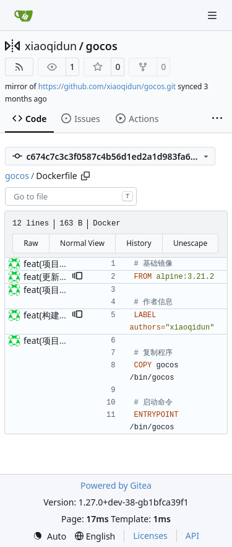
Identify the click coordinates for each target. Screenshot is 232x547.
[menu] (49, 536)
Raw (31, 243)
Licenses (150, 535)
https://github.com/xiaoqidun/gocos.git (107, 86)
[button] (77, 277)
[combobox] (71, 196)
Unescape (190, 243)
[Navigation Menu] (213, 15)
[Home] (23, 15)
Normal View (82, 243)
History (138, 243)
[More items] (217, 119)
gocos (101, 46)
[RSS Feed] (19, 67)
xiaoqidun (51, 46)
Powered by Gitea (116, 485)
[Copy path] (85, 176)
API (192, 535)
